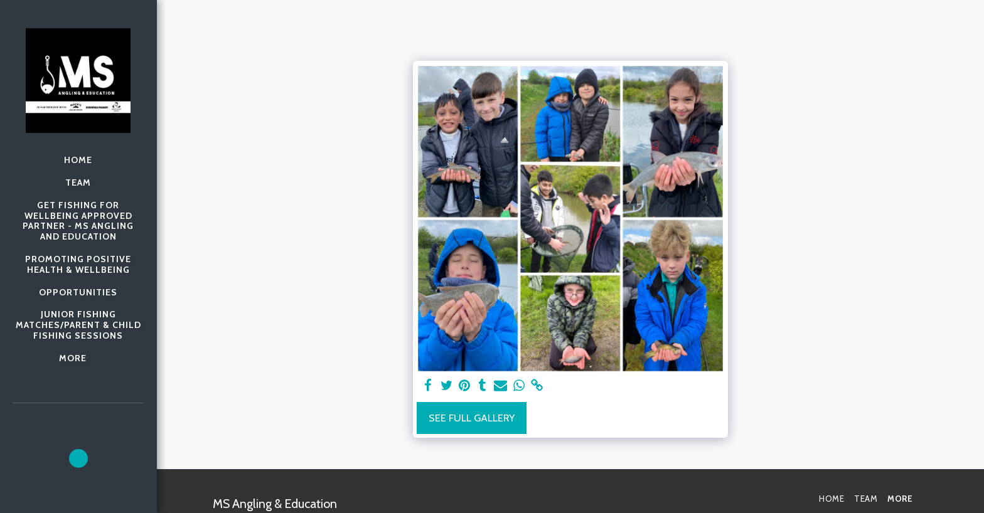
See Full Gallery (472, 417)
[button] (78, 458)
